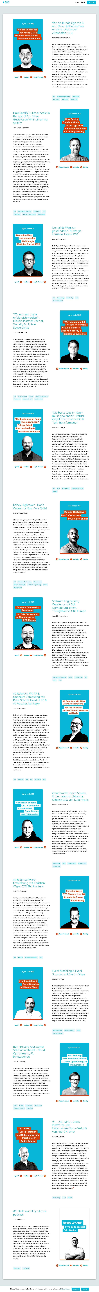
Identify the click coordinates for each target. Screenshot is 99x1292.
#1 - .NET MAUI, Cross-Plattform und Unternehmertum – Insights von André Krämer (69, 1126)
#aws (15, 1105)
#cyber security (22, 396)
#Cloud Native (72, 863)
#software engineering (63, 96)
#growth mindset (58, 301)
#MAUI (70, 1198)
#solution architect (19, 1108)
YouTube (26, 77)
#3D (44, 779)
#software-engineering (34, 585)
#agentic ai (65, 99)
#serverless (56, 99)
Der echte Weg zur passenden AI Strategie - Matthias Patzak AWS (67, 231)
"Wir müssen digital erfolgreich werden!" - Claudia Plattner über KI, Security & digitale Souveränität (28, 320)
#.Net (64, 1198)
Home (77, 2)
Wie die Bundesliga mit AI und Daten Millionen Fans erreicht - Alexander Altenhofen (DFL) (68, 28)
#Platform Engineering (24, 582)
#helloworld (26, 1268)
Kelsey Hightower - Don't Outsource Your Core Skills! (30, 506)
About (83, 2)
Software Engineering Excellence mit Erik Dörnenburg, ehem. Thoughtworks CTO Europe (69, 606)
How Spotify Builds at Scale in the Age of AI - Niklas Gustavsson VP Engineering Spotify (31, 118)
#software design (58, 1033)
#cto (44, 211)
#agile (55, 680)
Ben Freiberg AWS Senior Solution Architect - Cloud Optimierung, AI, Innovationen (29, 1051)
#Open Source (37, 582)
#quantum (38, 779)
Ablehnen (85, 1289)
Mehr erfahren (65, 1289)
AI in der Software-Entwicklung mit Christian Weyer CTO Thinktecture (29, 883)
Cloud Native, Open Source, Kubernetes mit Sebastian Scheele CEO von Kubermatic (70, 796)
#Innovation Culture (77, 488)
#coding (20, 957)
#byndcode (17, 1268)
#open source (38, 399)
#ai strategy (60, 298)
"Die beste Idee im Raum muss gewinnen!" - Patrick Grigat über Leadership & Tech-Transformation (68, 417)
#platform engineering (29, 214)
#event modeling (69, 1030)
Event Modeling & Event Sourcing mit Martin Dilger (68, 972)
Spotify (17, 77)
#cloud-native (18, 587)
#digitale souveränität (42, 396)
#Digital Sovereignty (19, 585)
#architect (30, 1108)
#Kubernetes (56, 866)
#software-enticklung (31, 957)
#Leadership (65, 488)
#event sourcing (57, 1030)
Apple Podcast (38, 77)
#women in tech (27, 399)
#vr (31, 779)
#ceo (63, 863)
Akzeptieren (76, 1289)
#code (78, 1030)
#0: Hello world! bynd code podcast (30, 1212)
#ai (54, 96)
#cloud (31, 396)
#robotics (20, 779)
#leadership (76, 96)
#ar (27, 779)
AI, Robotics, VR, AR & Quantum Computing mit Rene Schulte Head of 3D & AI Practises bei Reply (30, 698)
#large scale (74, 99)
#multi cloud (38, 1105)
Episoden (91, 2)
